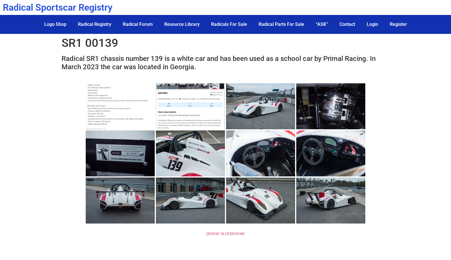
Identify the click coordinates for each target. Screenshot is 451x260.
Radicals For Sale (229, 24)
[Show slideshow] (225, 234)
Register (398, 24)
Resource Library (182, 24)
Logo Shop (55, 24)
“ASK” (322, 24)
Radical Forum (138, 24)
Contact (347, 24)
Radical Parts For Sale (281, 24)
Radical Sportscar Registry (57, 7)
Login (372, 24)
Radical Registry (94, 24)
